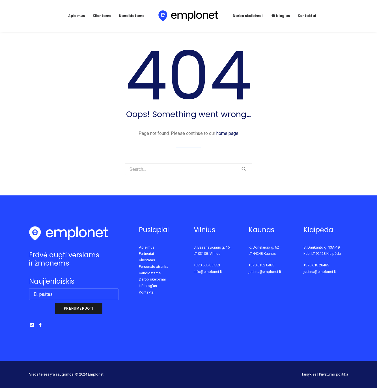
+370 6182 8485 (261, 265)
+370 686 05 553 (207, 265)
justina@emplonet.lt (265, 272)
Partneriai (146, 253)
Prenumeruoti (78, 309)
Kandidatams (131, 15)
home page (227, 133)
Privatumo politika (333, 374)
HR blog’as (148, 286)
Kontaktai (307, 15)
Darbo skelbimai (247, 15)
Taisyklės (308, 374)
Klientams (102, 15)
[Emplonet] (188, 15)
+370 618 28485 (316, 265)
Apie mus (76, 15)
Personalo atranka (153, 266)
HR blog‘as (280, 15)
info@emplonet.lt (208, 272)
